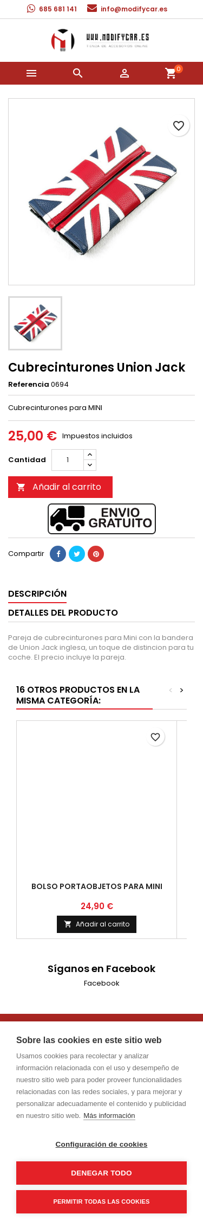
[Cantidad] (67, 460)
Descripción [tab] (37, 593)
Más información (109, 1115)
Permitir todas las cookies (102, 1201)
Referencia (28, 384)
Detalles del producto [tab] (63, 612)
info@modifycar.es (134, 9)
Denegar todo (101, 1173)
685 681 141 (58, 9)
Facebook (102, 983)
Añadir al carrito (58, 487)
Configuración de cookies (102, 1144)
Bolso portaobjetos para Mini (96, 886)
